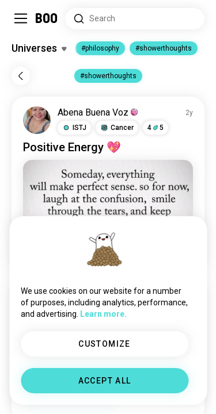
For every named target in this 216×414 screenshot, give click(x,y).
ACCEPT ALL (104, 380)
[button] (74, 128)
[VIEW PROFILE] (37, 120)
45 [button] (155, 128)
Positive (44, 147)
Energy (86, 147)
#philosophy (100, 48)
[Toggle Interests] (39, 48)
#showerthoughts (163, 48)
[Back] (21, 76)
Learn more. (103, 314)
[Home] (47, 18)
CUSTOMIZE (104, 343)
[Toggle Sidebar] (21, 18)
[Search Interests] (134, 18)
